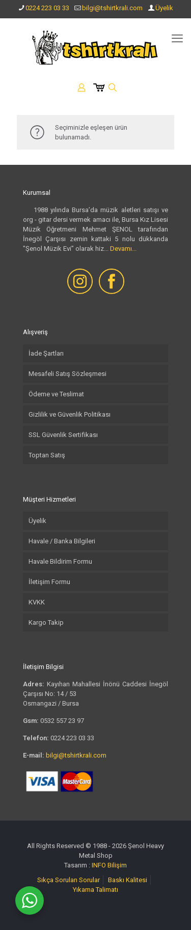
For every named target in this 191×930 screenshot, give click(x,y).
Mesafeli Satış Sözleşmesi (67, 373)
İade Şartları (46, 353)
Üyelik (164, 8)
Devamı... (123, 248)
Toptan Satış (47, 455)
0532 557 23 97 (62, 720)
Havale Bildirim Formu (60, 561)
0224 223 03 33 (47, 8)
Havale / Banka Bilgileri (62, 541)
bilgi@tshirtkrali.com (112, 8)
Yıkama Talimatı (95, 889)
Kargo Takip (46, 622)
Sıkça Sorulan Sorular (68, 880)
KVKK (37, 602)
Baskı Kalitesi (127, 880)
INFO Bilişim (109, 865)
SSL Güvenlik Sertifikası (63, 435)
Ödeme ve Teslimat (56, 394)
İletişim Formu (49, 582)
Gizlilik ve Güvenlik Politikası (70, 414)
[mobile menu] (177, 38)
